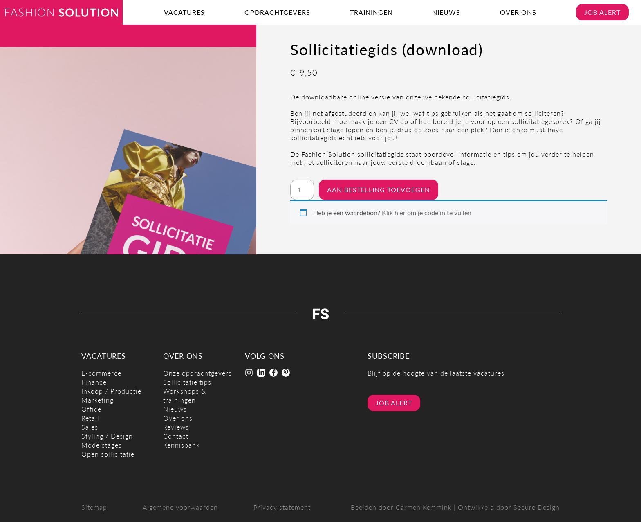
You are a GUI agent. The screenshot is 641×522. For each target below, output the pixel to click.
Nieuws (446, 12)
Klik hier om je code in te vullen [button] (426, 212)
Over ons (518, 12)
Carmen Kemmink (424, 507)
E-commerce (101, 373)
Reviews (176, 427)
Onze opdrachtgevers (197, 373)
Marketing (97, 400)
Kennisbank (181, 445)
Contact (175, 436)
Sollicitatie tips (187, 382)
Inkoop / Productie (111, 391)
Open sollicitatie (107, 454)
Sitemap (94, 507)
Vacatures (184, 12)
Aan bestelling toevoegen (378, 190)
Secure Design (536, 507)
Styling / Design (107, 436)
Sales (89, 427)
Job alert (602, 12)
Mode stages (101, 445)
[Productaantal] (302, 190)
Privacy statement (282, 507)
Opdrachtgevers (277, 12)
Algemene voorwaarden (180, 507)
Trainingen (371, 12)
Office (91, 409)
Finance (94, 382)
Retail (90, 418)
